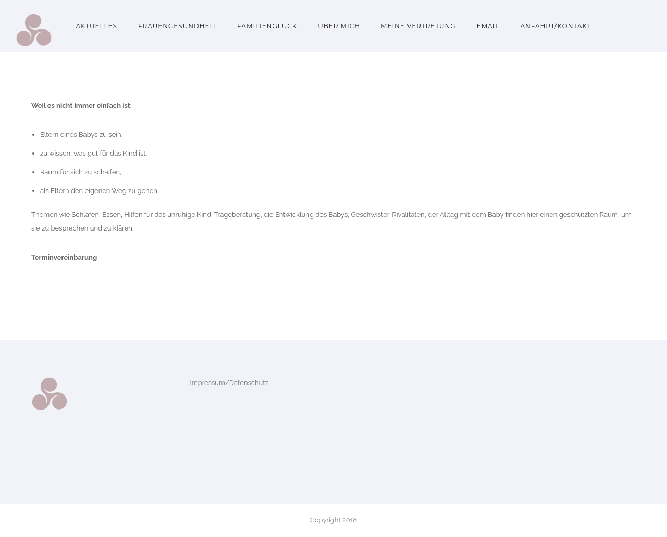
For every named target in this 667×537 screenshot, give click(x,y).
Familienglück (267, 26)
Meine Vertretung (418, 26)
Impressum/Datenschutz (229, 383)
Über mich (339, 26)
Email (488, 26)
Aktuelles (96, 26)
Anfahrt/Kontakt (555, 26)
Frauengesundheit (177, 26)
